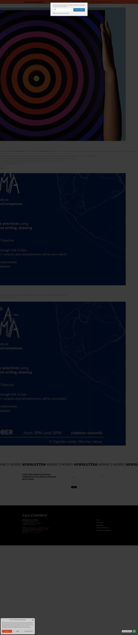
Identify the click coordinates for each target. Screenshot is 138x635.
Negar (17, 631)
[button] (33, 620)
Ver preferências (28, 631)
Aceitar (7, 631)
